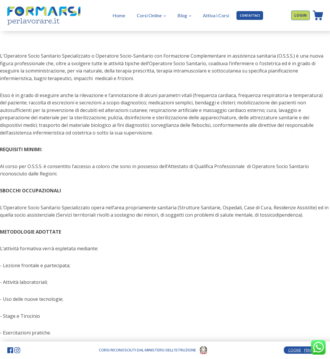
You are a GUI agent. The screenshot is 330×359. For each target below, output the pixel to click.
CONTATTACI (250, 15)
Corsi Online (149, 15)
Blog (182, 15)
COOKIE (294, 350)
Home (119, 15)
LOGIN (300, 15)
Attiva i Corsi (216, 15)
